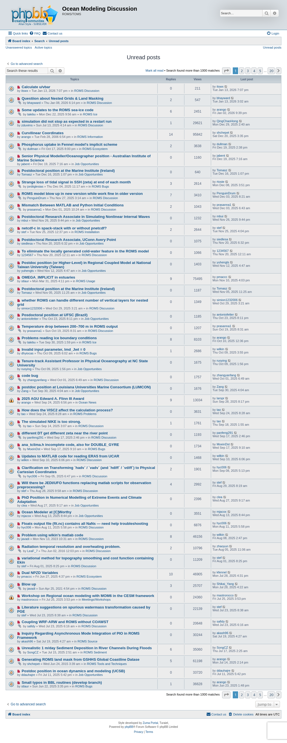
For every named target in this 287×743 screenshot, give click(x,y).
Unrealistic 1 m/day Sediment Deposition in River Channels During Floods (87, 648)
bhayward (34, 102)
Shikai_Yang (225, 583)
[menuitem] (34, 33)
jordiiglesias (35, 186)
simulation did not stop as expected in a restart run (67, 121)
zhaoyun (223, 546)
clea (24, 505)
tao (23, 414)
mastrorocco (30, 599)
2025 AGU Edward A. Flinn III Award (53, 398)
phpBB (129, 726)
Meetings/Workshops (96, 599)
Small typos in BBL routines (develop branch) (62, 682)
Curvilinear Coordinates (43, 133)
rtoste (221, 181)
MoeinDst (33, 449)
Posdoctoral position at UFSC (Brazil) (54, 315)
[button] (226, 70)
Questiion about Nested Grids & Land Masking (62, 98)
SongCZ (33, 652)
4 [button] (254, 70)
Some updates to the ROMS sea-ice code (58, 110)
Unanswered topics (19, 47)
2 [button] (242, 70)
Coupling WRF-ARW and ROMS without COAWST (65, 622)
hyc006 (32, 476)
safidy (31, 626)
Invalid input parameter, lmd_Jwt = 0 (53, 349)
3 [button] (248, 70)
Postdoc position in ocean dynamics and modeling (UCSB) (73, 671)
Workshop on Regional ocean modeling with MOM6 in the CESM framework (88, 596)
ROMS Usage (85, 281)
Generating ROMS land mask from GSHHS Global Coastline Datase (80, 659)
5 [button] (260, 70)
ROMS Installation (87, 232)
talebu (31, 114)
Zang (24, 391)
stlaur (25, 281)
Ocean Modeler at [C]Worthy (46, 512)
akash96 (27, 641)
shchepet (223, 132)
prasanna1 (34, 209)
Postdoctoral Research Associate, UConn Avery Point (69, 240)
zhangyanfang (37, 380)
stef (23, 232)
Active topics (43, 47)
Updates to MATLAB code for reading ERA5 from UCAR (70, 456)
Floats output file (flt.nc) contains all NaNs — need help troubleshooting (85, 523)
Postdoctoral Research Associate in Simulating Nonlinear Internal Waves (86, 217)
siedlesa (27, 243)
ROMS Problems (85, 414)
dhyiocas (27, 353)
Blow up (29, 584)
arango (221, 109)
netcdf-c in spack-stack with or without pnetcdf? (64, 228)
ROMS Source (88, 641)
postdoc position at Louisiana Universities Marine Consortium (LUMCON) (86, 387)
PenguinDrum (36, 198)
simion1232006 (31, 308)
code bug (30, 375)
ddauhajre (28, 674)
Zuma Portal (150, 722)
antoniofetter (30, 318)
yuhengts (27, 270)
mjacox (26, 516)
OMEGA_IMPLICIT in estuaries (48, 277)
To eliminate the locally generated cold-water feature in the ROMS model (85, 251)
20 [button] (271, 70)
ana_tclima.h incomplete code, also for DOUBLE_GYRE (70, 445)
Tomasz (26, 174)
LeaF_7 (32, 551)
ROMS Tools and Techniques (106, 663)
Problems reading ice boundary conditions (59, 338)
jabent (25, 164)
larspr (221, 398)
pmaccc (222, 277)
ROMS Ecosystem (95, 149)
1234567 (27, 255)
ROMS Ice (90, 114)
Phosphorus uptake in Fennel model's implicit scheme (69, 144)
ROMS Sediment (95, 652)
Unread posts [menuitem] (272, 47)
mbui (24, 220)
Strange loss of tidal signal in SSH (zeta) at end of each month (76, 182)
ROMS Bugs (100, 186)
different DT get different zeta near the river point (65, 433)
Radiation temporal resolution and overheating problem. (71, 546)
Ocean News (87, 402)
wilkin (220, 349)
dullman (32, 149)
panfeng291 (35, 437)
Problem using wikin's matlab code (52, 535)
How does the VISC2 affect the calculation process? (67, 410)
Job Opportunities (87, 164)
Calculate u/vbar (36, 87)
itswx (24, 90)
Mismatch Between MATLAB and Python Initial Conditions (73, 205)
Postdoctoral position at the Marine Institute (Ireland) (68, 170)
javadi (25, 539)
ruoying (26, 369)
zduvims (27, 125)
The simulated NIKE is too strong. (51, 422)
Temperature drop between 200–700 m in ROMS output (70, 326)
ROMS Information (90, 136)
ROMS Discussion (86, 90)
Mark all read (155, 70)
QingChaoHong (227, 121)
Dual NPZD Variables (40, 573)
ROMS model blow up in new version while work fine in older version (82, 194)
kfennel (222, 572)
